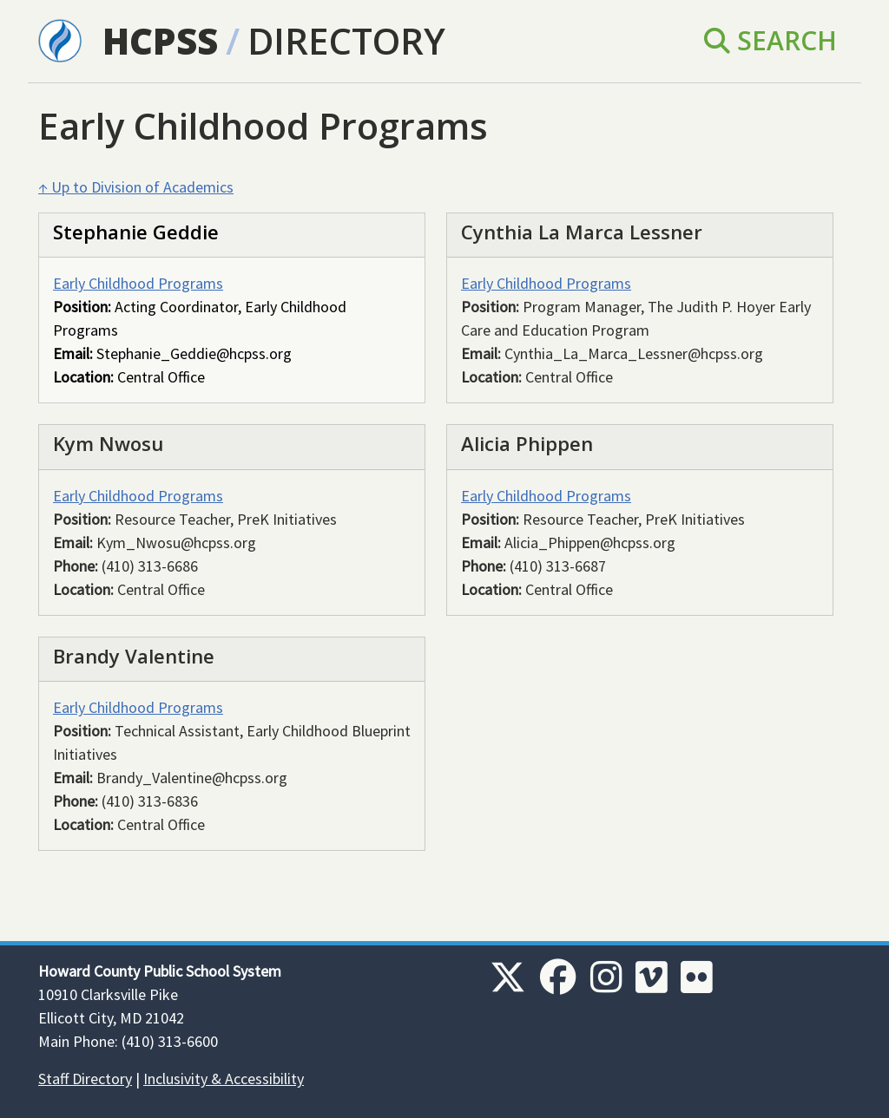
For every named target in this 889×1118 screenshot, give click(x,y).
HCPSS (160, 40)
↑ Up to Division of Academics (136, 187)
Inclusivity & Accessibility (223, 1079)
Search (770, 40)
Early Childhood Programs (138, 283)
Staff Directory (85, 1079)
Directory (346, 40)
